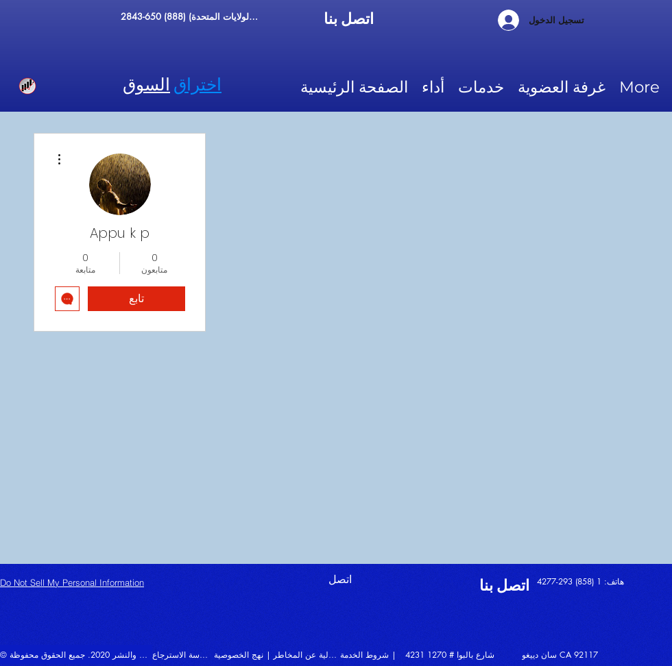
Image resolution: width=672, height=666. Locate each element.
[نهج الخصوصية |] (244, 654)
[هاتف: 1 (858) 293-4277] (593, 581)
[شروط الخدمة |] (373, 654)
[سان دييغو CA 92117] (569, 654)
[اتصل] (362, 579)
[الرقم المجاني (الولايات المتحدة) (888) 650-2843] (191, 16)
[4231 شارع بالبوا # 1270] (463, 654)
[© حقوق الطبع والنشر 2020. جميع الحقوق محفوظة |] (76, 654)
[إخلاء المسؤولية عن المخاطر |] (306, 654)
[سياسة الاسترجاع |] (182, 654)
